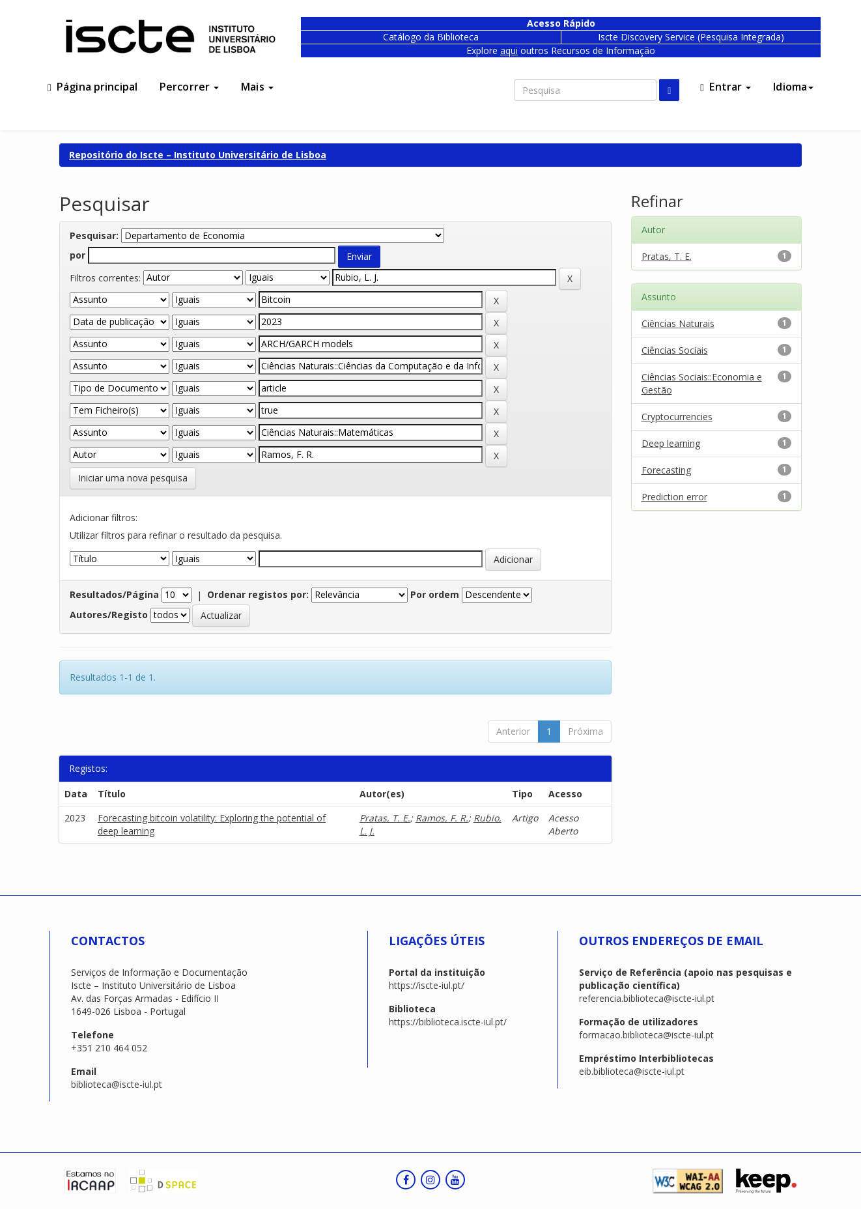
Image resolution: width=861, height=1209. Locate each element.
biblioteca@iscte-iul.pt (116, 1084)
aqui (509, 50)
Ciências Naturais (678, 323)
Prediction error (674, 497)
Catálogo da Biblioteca (431, 37)
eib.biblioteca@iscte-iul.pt (632, 1071)
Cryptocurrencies (677, 416)
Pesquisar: (94, 235)
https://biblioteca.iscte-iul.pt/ (448, 1022)
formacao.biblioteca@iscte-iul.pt (646, 1035)
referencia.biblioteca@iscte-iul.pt (646, 998)
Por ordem (434, 594)
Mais (257, 86)
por (77, 255)
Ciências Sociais (675, 350)
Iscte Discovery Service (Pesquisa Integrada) (691, 37)
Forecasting (666, 470)
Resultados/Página (114, 594)
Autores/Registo (109, 614)
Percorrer (189, 86)
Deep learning (671, 443)
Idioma (793, 86)
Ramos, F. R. (442, 818)
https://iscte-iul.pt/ (426, 985)
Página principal (92, 86)
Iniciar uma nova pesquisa (133, 478)
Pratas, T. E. (385, 818)
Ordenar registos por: (258, 594)
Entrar (725, 86)
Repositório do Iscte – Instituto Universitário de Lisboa (197, 155)
